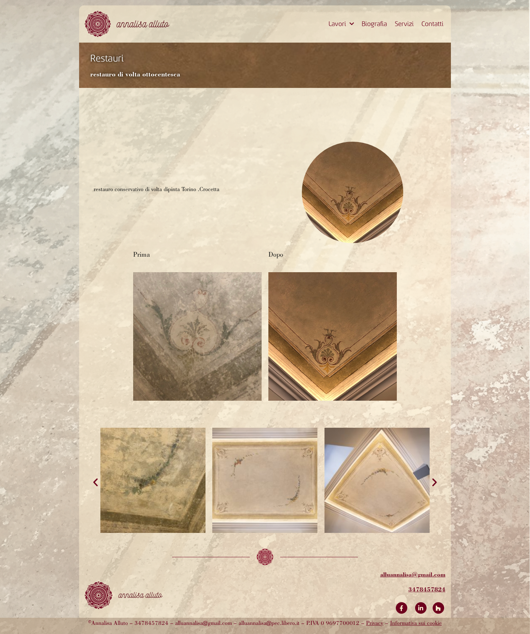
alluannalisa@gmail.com (412, 574)
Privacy (374, 623)
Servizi (404, 23)
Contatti (432, 23)
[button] (95, 482)
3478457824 (426, 589)
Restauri (107, 58)
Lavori (341, 24)
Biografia (374, 23)
